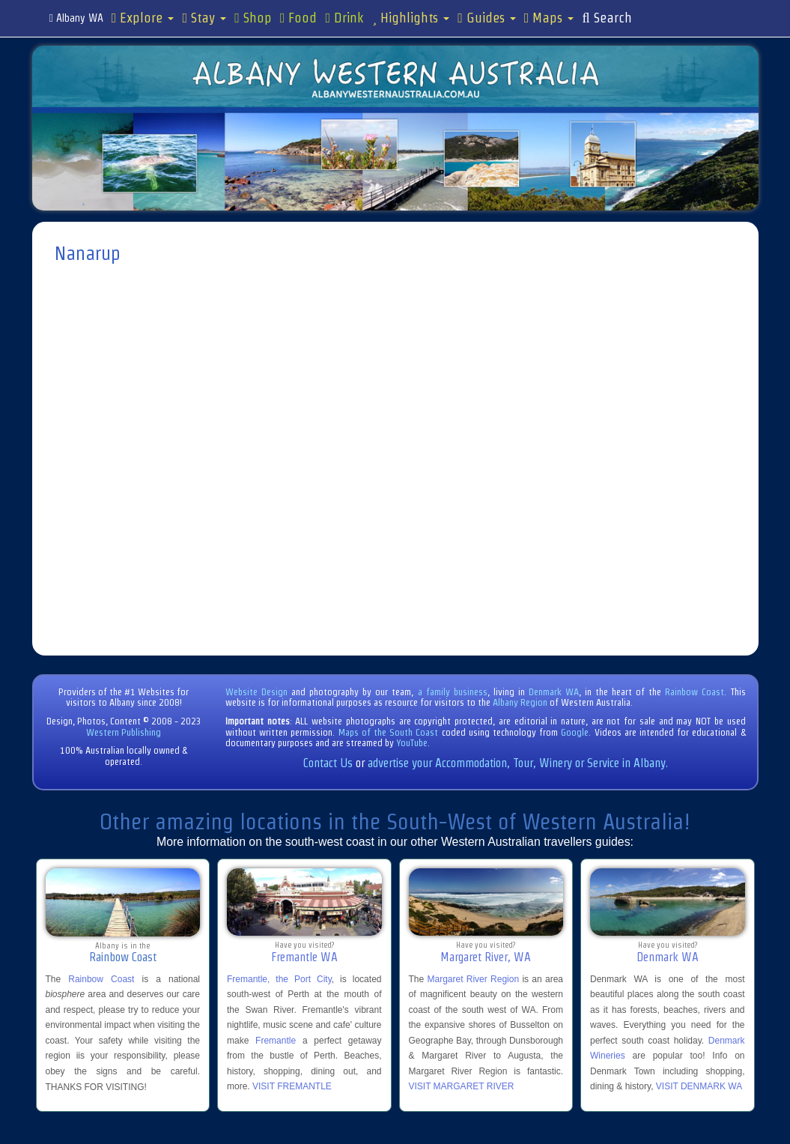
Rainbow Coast (694, 691)
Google (575, 732)
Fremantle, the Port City (279, 979)
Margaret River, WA (485, 957)
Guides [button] (487, 17)
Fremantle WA (304, 957)
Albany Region (520, 702)
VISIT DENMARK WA (699, 1086)
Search (606, 17)
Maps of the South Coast (388, 732)
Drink (344, 17)
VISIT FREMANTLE (292, 1086)
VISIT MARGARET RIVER (461, 1086)
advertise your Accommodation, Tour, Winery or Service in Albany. (518, 763)
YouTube (412, 742)
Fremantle (275, 1040)
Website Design (256, 691)
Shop (253, 17)
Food (298, 17)
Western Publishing (123, 732)
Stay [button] (204, 17)
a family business (452, 691)
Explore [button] (143, 17)
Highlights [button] (410, 17)
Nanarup (88, 253)
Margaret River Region (473, 979)
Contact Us (328, 763)
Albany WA (76, 18)
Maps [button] (549, 17)
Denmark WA (554, 691)
